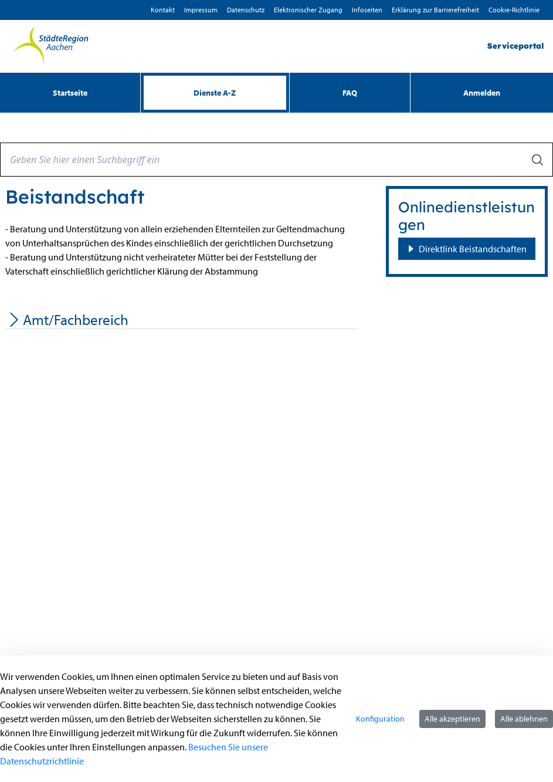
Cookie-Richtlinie (514, 9)
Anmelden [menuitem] (481, 92)
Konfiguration (380, 718)
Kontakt (163, 9)
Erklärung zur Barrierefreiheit (435, 9)
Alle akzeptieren (452, 718)
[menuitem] (70, 93)
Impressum (201, 9)
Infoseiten (367, 9)
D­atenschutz (245, 9)
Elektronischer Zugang (308, 9)
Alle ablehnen (524, 718)
